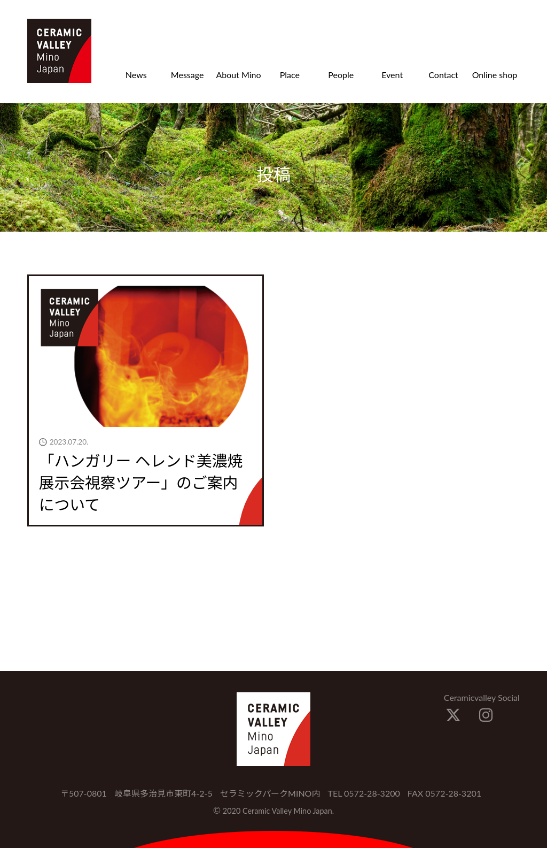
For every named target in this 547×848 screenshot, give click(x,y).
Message (187, 75)
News (136, 75)
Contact (443, 75)
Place (290, 75)
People (341, 75)
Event (392, 75)
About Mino (238, 75)
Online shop (495, 75)
